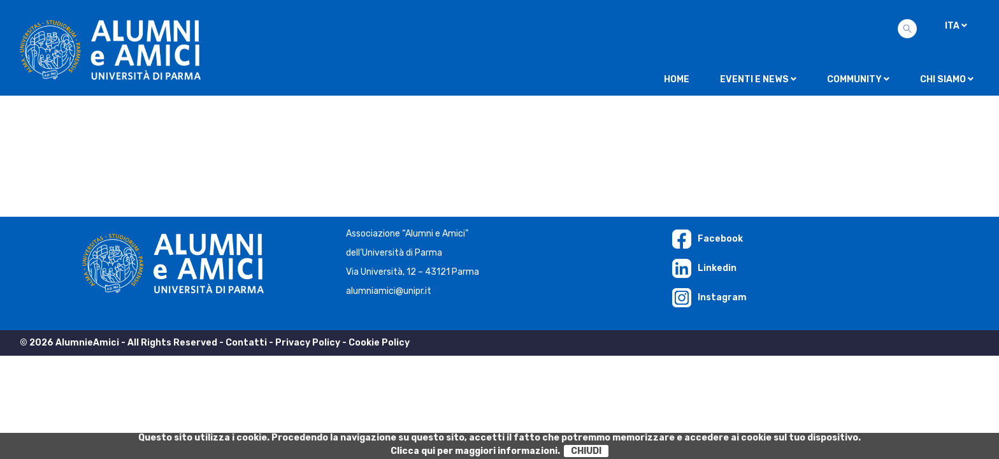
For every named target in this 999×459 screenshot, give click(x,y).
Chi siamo (947, 79)
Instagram (709, 297)
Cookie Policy (379, 342)
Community (858, 79)
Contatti (246, 342)
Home (676, 79)
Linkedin (704, 268)
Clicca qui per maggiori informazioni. (475, 451)
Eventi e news (758, 79)
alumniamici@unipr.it (388, 291)
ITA (956, 25)
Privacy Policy (307, 342)
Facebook (707, 238)
